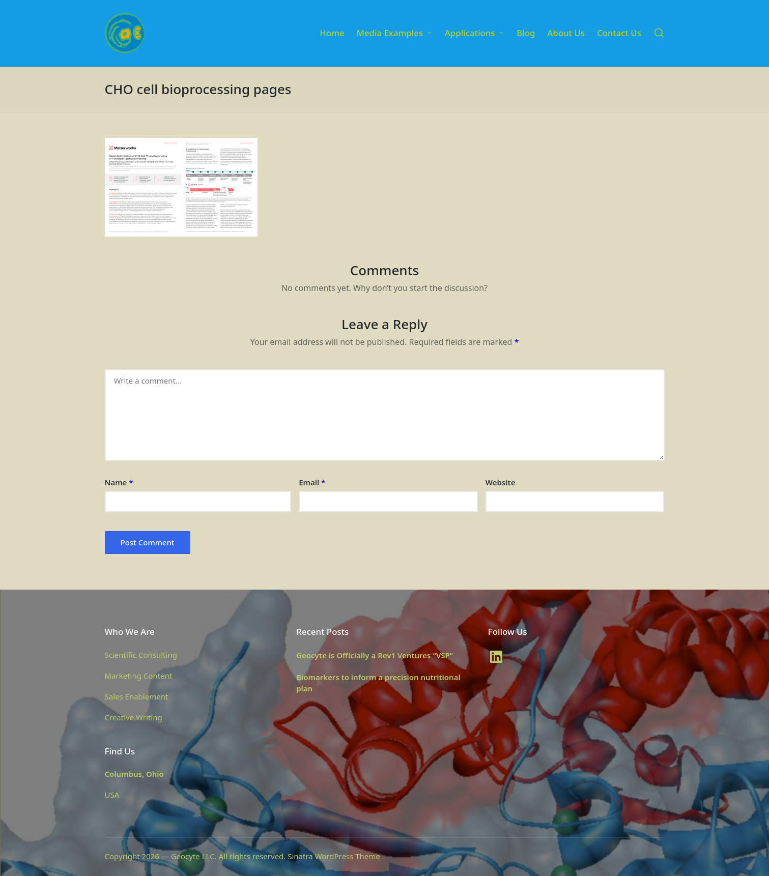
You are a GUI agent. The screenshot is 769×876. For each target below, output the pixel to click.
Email (312, 482)
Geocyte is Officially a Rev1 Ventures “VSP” (374, 655)
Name (119, 482)
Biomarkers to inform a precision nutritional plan (378, 683)
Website (501, 482)
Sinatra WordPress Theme (334, 856)
